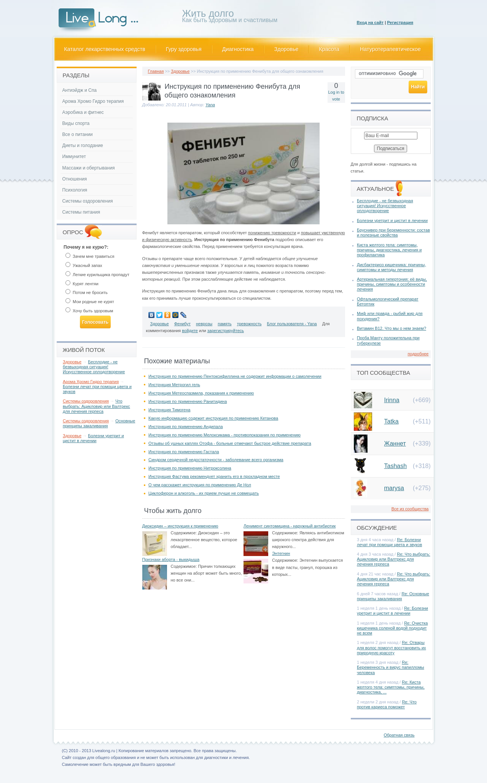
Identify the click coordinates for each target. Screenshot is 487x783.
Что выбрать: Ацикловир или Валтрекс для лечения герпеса (96, 406)
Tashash (395, 466)
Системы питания (81, 212)
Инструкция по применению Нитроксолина (189, 468)
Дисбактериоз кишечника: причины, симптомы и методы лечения (391, 267)
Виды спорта (76, 123)
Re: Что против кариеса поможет (387, 704)
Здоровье (286, 49)
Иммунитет (74, 156)
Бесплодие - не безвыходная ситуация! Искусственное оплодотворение (94, 367)
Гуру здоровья (184, 49)
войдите (190, 330)
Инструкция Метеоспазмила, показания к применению (201, 393)
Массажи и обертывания (88, 168)
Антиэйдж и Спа (79, 90)
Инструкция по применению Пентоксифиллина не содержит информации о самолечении (234, 376)
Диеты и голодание (82, 145)
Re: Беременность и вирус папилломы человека (390, 667)
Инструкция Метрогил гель (174, 384)
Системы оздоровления (87, 201)
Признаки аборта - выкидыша (171, 559)
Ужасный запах (83, 265)
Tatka (391, 421)
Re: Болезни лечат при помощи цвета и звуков (389, 542)
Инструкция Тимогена (169, 409)
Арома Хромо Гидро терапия (93, 101)
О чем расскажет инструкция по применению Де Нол (199, 485)
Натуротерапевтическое (390, 49)
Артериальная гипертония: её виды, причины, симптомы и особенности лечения (392, 284)
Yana (210, 104)
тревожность (249, 323)
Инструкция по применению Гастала (183, 451)
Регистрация (400, 22)
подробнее (417, 354)
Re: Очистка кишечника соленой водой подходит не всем (392, 628)
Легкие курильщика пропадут (97, 274)
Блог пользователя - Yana (292, 323)
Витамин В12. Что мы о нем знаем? (391, 328)
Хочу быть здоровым (89, 310)
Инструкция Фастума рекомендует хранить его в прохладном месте (214, 476)
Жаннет (395, 443)
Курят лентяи (82, 283)
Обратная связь (399, 735)
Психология (75, 190)
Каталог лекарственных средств (104, 49)
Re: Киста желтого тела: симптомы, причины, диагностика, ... (391, 687)
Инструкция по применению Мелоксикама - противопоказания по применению (224, 435)
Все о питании (77, 134)
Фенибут (182, 323)
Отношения (74, 179)
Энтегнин (281, 553)
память (224, 323)
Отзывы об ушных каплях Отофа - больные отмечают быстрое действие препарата (229, 443)
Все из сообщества (410, 509)
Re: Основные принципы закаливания (393, 596)
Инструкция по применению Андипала (185, 426)
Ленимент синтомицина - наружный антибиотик (290, 526)
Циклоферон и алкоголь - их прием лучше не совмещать (203, 493)
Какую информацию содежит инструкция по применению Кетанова (213, 418)
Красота (329, 49)
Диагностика (238, 49)
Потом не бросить (86, 292)
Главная (156, 71)
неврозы (204, 323)
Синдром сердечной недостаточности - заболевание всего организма (215, 459)
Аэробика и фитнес (83, 112)
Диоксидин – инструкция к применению (180, 526)
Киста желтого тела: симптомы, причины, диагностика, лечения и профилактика (389, 250)
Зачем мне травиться (89, 256)
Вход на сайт (370, 22)
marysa (394, 488)
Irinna (391, 400)
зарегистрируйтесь (225, 330)
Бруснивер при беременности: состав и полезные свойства (393, 232)
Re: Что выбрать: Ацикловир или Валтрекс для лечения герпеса (393, 559)
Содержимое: (184, 533)
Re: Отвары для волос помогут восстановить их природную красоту (391, 647)
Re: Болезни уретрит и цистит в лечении (392, 610)
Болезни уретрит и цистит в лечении (93, 438)
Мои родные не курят (89, 301)
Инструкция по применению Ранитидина (187, 401)
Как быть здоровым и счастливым (230, 17)
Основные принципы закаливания (99, 423)
